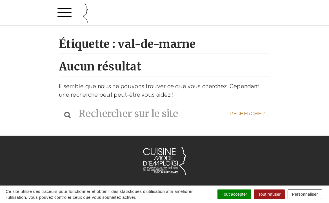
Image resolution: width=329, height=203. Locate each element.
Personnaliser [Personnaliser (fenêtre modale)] (305, 194)
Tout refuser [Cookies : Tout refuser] (269, 194)
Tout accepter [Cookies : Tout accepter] (234, 194)
